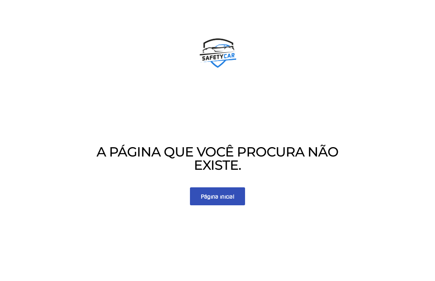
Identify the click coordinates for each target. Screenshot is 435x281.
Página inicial (217, 196)
